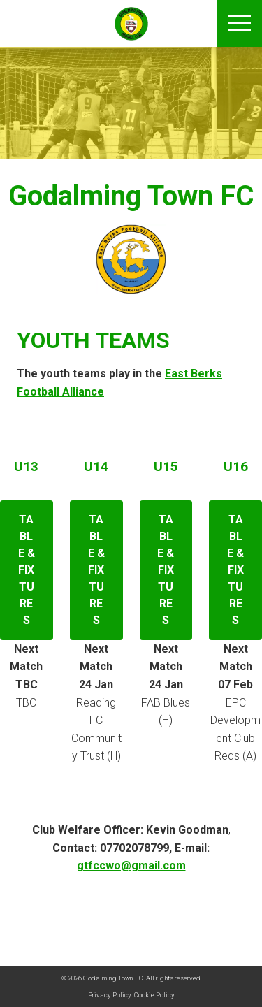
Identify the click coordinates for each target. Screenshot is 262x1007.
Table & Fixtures (26, 570)
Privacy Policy (109, 995)
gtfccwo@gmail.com (131, 865)
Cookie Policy (154, 995)
